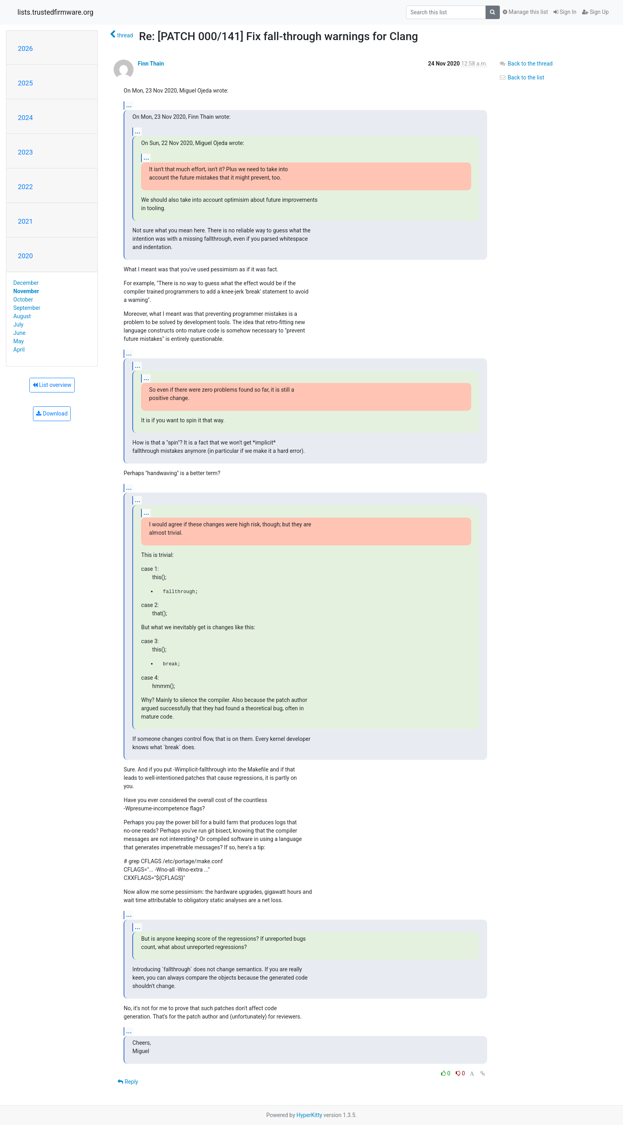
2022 (25, 187)
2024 (25, 118)
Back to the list (521, 77)
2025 (25, 83)
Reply (128, 1082)
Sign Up (595, 12)
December (26, 283)
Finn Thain (151, 63)
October (23, 299)
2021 (25, 221)
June (20, 333)
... (129, 105)
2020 (25, 256)
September (27, 308)
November (26, 291)
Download (52, 413)
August (22, 316)
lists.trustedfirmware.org (55, 12)
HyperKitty (309, 1115)
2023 (25, 152)
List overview (52, 385)
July (18, 324)
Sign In (565, 12)
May (19, 341)
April (19, 349)
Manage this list (525, 12)
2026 (25, 48)
